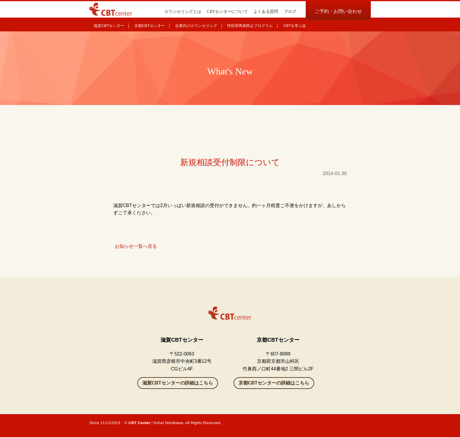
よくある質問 (265, 11)
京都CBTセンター (149, 25)
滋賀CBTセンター (109, 25)
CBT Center (139, 423)
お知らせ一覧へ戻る (136, 246)
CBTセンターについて (227, 11)
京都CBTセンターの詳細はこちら (274, 382)
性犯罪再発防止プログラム (250, 25)
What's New (230, 71)
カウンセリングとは (182, 11)
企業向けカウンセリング (196, 25)
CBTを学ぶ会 (294, 25)
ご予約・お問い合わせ (338, 11)
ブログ (290, 11)
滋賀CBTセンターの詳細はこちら (177, 382)
